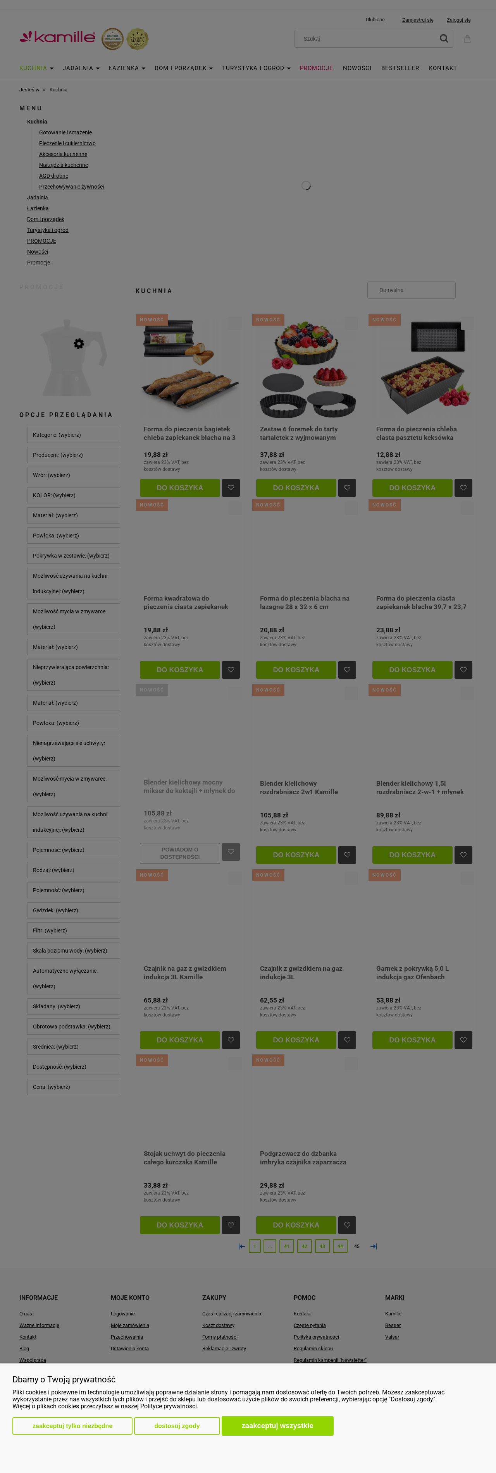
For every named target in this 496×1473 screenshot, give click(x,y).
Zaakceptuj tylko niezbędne (72, 1426)
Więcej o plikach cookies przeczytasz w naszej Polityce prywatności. (105, 1406)
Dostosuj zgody (177, 1426)
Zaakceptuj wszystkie (277, 1425)
